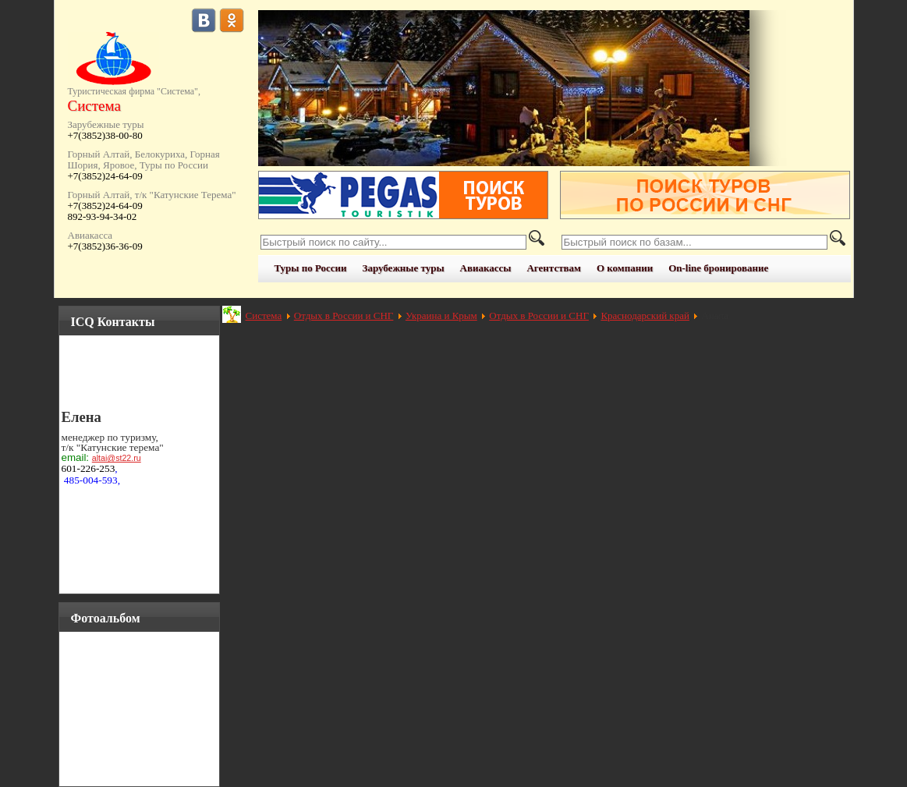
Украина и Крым (441, 315)
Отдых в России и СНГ (344, 315)
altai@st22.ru (116, 458)
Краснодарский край (645, 315)
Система (264, 315)
